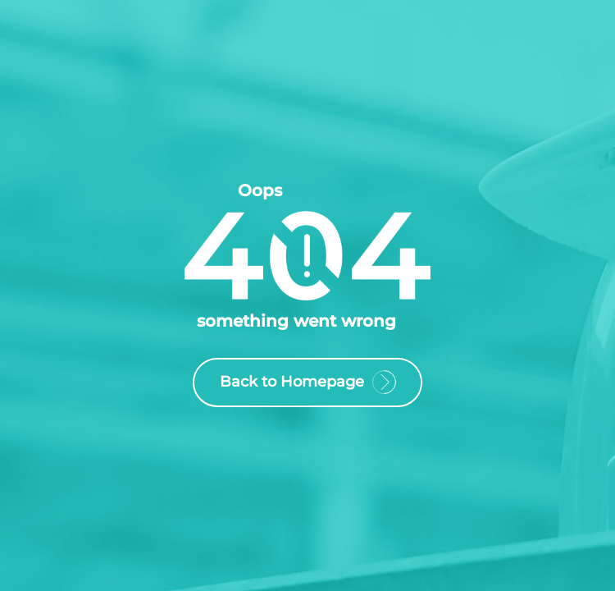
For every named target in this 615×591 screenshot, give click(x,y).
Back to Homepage (307, 384)
